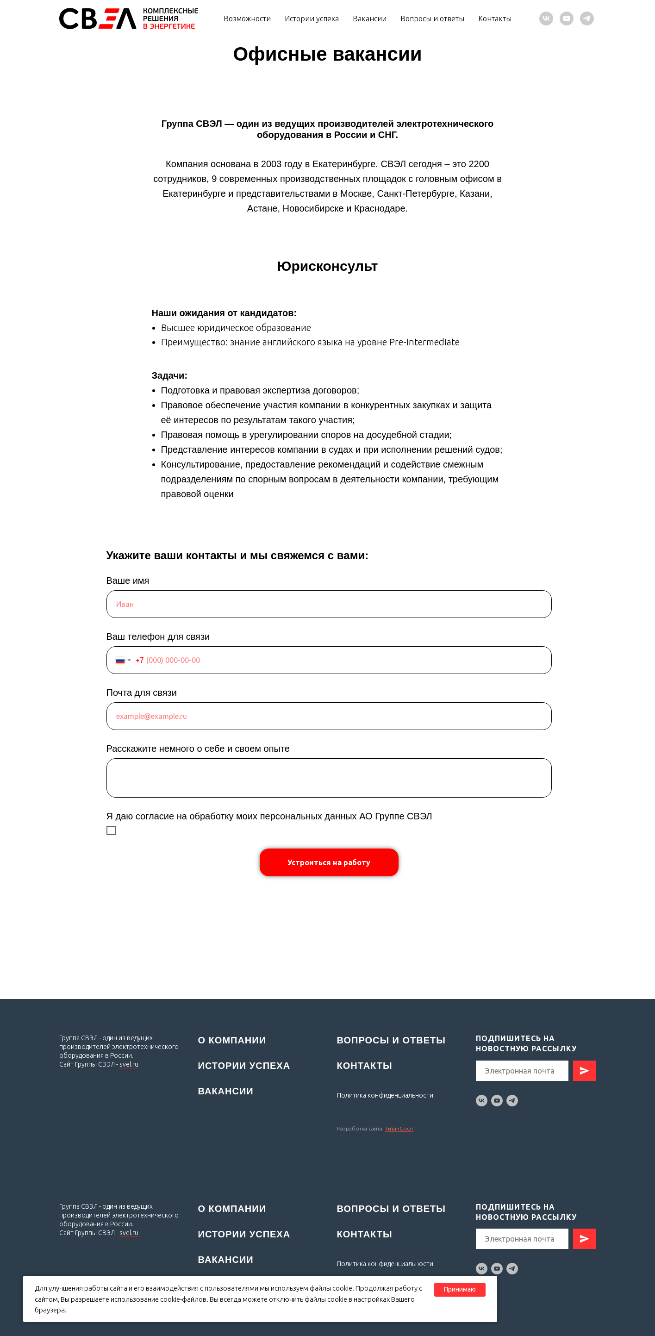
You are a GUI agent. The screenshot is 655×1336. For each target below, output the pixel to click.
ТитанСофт (399, 1128)
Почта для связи (141, 692)
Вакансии (370, 18)
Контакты (495, 18)
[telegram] (587, 18)
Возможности (247, 18)
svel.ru (128, 1064)
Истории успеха (312, 18)
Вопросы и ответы (432, 18)
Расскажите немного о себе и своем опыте (198, 748)
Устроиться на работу (328, 862)
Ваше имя (128, 580)
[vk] (546, 18)
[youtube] (567, 18)
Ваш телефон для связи (158, 636)
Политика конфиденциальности (385, 1263)
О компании (232, 1040)
